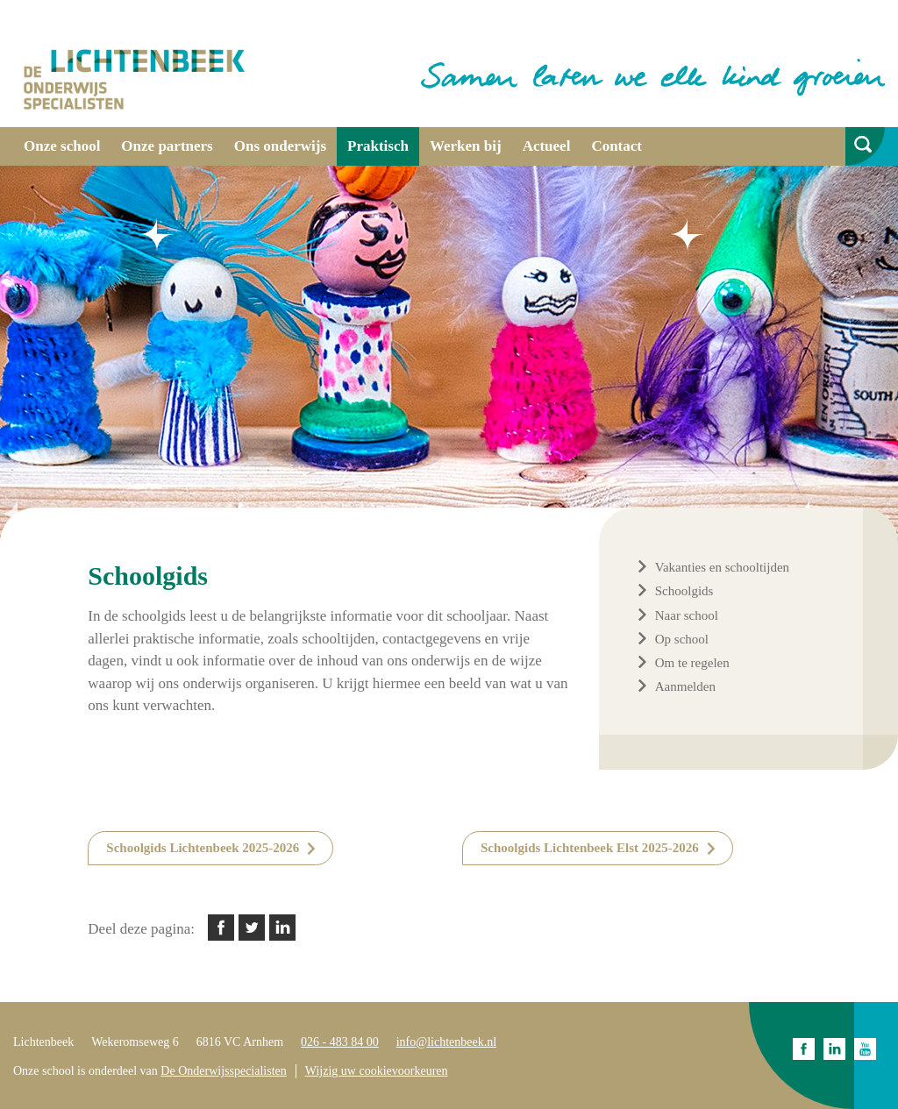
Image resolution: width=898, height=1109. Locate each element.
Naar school (686, 615)
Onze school (62, 146)
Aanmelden (685, 686)
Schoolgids (684, 591)
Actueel (547, 146)
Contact (616, 146)
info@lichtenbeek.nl (446, 1042)
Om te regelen (692, 663)
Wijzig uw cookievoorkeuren (376, 1070)
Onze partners (166, 146)
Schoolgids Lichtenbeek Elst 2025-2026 (590, 848)
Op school (682, 639)
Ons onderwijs (280, 146)
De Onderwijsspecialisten (223, 1070)
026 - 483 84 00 (340, 1042)
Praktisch (378, 146)
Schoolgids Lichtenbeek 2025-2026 (202, 848)
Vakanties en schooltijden (722, 567)
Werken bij (466, 146)
